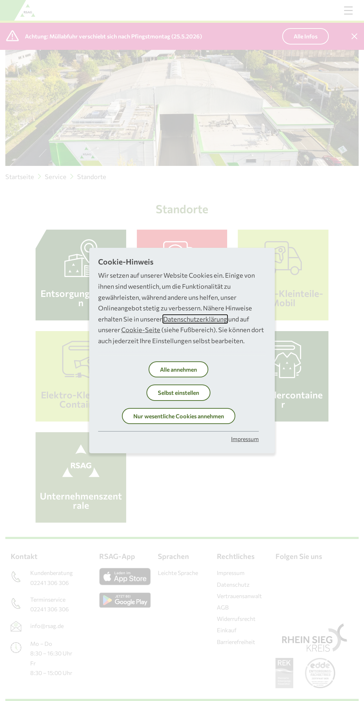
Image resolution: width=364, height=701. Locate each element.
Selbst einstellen (178, 392)
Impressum (245, 438)
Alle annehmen (178, 369)
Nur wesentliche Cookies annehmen (178, 416)
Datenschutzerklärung (195, 319)
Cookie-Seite (140, 330)
